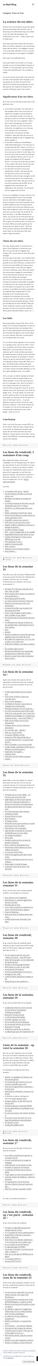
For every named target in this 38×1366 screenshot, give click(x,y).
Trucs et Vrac (24, 445)
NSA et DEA (9, 838)
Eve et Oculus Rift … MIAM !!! (15, 730)
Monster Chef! (21, 1099)
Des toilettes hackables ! (13, 835)
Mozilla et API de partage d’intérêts (17, 965)
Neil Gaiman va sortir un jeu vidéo (17, 967)
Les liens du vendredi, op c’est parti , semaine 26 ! (18, 1215)
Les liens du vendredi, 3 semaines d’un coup (18, 453)
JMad (16, 445)
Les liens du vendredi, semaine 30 (17, 936)
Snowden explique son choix (15, 1020)
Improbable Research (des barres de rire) (19, 534)
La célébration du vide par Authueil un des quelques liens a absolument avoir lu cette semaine (19, 624)
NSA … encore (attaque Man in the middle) (20, 532)
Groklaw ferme (10, 754)
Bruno (26, 506)
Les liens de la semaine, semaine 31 (18, 884)
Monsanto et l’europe (12, 1027)
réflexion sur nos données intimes (17, 549)
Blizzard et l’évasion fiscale (14, 1015)
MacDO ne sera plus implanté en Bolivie (19, 1340)
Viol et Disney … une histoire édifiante (18, 1326)
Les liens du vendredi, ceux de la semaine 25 (17, 1276)
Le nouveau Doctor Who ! (14, 852)
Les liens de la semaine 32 (18, 773)
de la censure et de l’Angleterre (16, 898)
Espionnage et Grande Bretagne (16, 864)
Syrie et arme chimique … (14, 701)
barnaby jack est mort (12, 905)
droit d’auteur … (10, 551)
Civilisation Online (11, 814)
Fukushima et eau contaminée (15, 828)
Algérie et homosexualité (14, 544)
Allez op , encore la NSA (13, 732)
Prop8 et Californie (11, 1237)
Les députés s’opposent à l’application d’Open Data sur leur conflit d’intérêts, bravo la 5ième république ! (18, 1311)
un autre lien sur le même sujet (20, 1242)
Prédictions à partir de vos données (17, 1029)
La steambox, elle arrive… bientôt (17, 491)
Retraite (7, 632)
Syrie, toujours (10, 546)
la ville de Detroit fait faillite (15, 1017)
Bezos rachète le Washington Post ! (17, 845)
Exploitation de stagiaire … (14, 752)
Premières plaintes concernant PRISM (18, 1106)
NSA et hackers (10, 819)
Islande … (8, 759)
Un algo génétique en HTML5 (15, 1247)
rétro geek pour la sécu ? (13, 542)
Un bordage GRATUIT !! (13, 1259)
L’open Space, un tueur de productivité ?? (19, 1175)
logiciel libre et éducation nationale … (18, 1235)
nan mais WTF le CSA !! (13, 1261)
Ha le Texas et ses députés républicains (19, 1240)
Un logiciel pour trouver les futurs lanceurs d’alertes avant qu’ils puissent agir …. (19, 1184)
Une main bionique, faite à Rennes (17, 811)
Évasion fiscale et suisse (13, 816)
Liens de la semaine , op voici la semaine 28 (18, 1046)
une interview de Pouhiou (14, 969)
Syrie (6, 630)
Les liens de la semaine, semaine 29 (18, 996)
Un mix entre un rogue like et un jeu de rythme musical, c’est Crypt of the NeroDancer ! (19, 1294)
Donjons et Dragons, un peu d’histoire (18, 1343)
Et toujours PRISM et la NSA (15, 735)
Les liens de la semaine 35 (18, 568)
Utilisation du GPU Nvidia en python (18, 756)
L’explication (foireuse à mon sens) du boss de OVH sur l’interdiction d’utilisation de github (18, 1010)
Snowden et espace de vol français (17, 1167)
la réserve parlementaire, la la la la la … (19, 972)
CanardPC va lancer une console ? (17, 520)
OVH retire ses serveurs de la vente (17, 522)
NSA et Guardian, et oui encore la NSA (18, 744)
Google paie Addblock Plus (14, 1125)
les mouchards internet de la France (17, 1024)
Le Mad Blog (9, 4)
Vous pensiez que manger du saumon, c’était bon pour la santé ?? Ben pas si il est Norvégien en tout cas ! (19, 1330)
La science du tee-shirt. (18, 22)
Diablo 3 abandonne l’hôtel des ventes (18, 513)
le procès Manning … (12, 912)
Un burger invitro (11, 821)
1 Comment (8, 559)
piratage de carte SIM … (13, 974)
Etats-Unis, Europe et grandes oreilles (18, 1189)
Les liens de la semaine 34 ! (18, 673)
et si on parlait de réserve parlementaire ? (20, 1232)
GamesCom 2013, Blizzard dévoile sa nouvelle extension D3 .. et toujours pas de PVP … (19, 739)
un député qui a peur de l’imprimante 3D (19, 1032)
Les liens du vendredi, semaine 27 (17, 1141)
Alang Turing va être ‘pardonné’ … (17, 981)
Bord (14, 1099)
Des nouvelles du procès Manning (17, 1022)
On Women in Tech (12, 1123)
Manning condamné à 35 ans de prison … (19, 709)
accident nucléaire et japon (14, 530)
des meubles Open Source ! (14, 649)
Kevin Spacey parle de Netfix (15, 598)
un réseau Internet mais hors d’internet (19, 601)
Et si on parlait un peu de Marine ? (17, 1244)
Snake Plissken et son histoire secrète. (18, 1165)
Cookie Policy (10, 1358)
